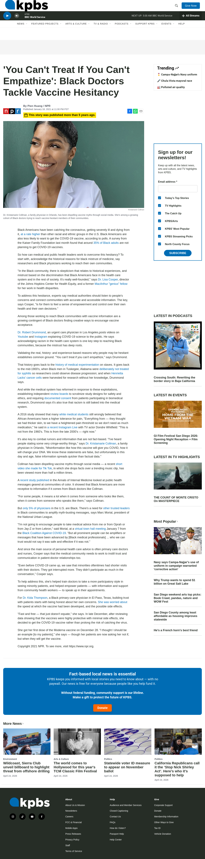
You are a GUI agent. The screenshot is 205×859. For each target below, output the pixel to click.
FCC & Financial (73, 822)
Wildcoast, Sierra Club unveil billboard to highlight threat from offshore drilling (26, 767)
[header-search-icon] (177, 8)
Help (181, 33)
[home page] (24, 8)
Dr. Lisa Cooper (108, 279)
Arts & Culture (76, 33)
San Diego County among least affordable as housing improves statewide (175, 616)
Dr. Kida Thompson (35, 597)
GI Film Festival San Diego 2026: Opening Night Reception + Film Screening (176, 439)
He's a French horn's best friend (176, 630)
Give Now (192, 8)
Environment (10, 759)
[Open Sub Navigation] (26, 33)
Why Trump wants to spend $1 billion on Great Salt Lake (174, 582)
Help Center (116, 839)
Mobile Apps (71, 828)
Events (166, 33)
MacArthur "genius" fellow (111, 283)
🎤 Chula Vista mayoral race (174, 80)
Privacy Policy (72, 839)
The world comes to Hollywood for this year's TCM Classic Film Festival (75, 767)
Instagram (40, 336)
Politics (108, 759)
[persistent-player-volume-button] (17, 23)
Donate (102, 708)
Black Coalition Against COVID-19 (44, 533)
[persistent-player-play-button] (7, 23)
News (20, 33)
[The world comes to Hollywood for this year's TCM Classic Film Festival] (77, 741)
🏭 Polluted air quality (171, 87)
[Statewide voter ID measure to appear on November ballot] (127, 741)
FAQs (112, 822)
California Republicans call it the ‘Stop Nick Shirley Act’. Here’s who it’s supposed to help (177, 769)
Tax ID (157, 828)
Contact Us (115, 816)
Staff (67, 845)
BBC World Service (35, 24)
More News (13, 724)
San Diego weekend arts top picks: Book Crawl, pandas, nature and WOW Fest (177, 598)
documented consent (57, 398)
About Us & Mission (75, 805)
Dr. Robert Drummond (32, 332)
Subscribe (177, 253)
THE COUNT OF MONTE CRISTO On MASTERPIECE (176, 499)
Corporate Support (163, 805)
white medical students (73, 414)
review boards (59, 393)
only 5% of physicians (36, 508)
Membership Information (166, 816)
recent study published (34, 480)
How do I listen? (118, 828)
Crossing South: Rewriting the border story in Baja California (174, 379)
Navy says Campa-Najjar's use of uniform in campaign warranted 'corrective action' (176, 566)
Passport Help (117, 834)
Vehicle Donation (162, 834)
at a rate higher (30, 234)
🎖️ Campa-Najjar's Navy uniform (177, 74)
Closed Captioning (119, 811)
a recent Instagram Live (62, 427)
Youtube (23, 336)
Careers (69, 816)
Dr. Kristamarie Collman (101, 443)
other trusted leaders (116, 508)
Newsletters (71, 811)
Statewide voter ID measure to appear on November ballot (127, 767)
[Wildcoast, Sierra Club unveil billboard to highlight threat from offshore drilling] (26, 741)
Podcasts (121, 33)
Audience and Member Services (125, 805)
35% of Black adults (106, 242)
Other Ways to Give (164, 822)
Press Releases (73, 834)
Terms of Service (73, 851)
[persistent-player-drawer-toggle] (191, 23)
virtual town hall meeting (90, 528)
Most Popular (166, 521)
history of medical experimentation (77, 364)
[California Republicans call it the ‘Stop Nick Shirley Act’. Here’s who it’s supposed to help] (178, 741)
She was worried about (112, 602)
